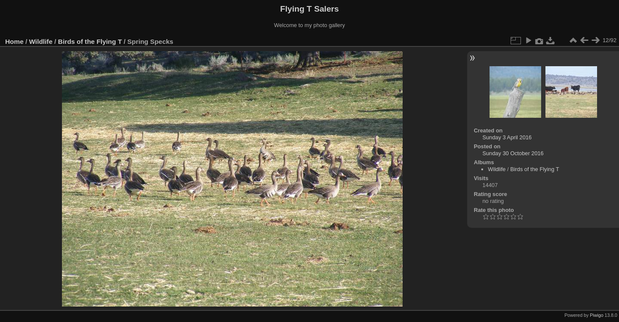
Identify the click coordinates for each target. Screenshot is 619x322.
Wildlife (40, 41)
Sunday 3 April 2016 (507, 137)
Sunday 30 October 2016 (512, 153)
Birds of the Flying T (90, 41)
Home (14, 41)
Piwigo (596, 315)
